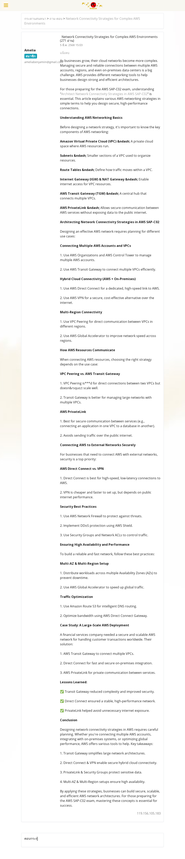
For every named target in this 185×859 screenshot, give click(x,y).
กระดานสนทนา (35, 18)
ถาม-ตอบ (56, 18)
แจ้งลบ (64, 53)
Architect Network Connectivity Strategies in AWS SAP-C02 (104, 94)
